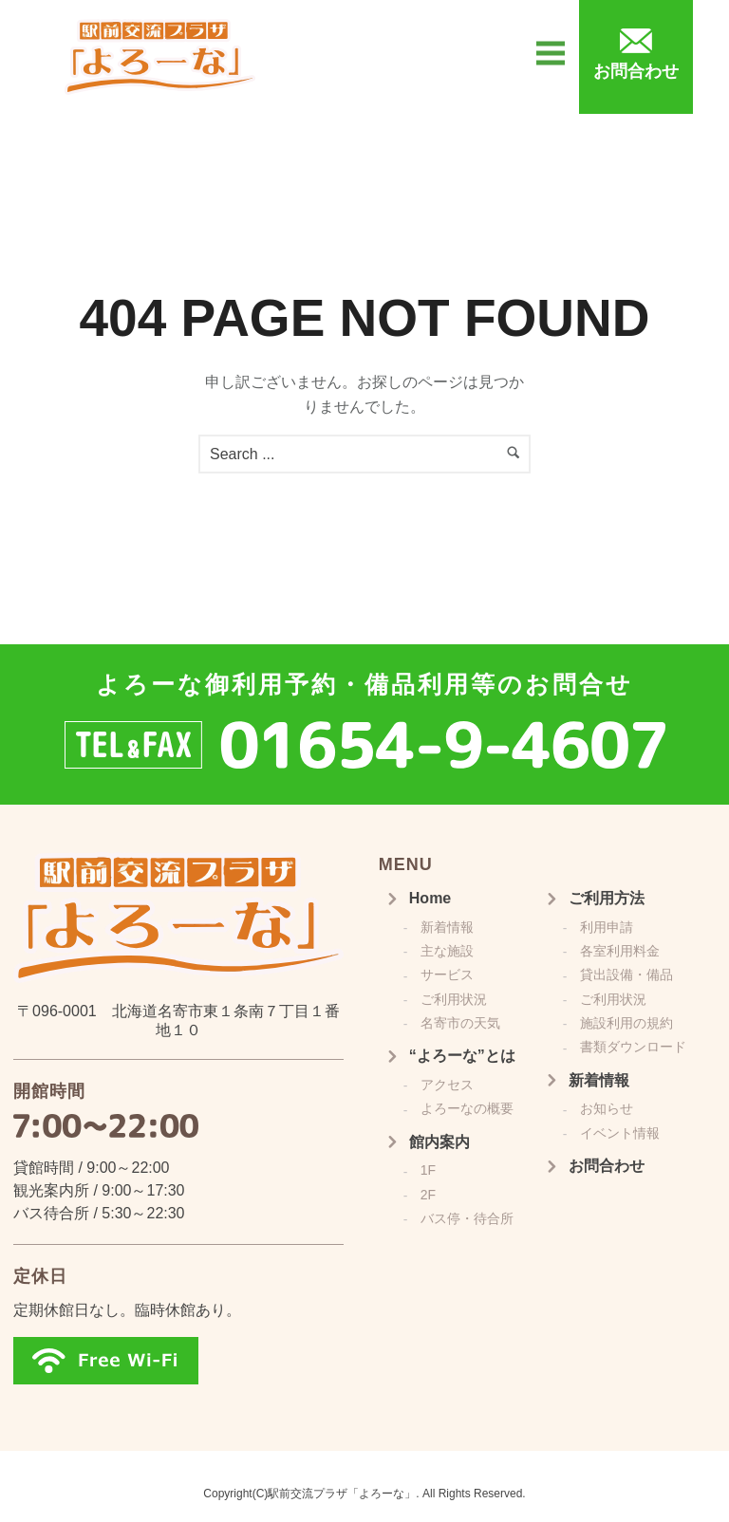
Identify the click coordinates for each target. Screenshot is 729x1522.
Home (430, 898)
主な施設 (447, 950)
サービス (447, 974)
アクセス (447, 1084)
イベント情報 (620, 1133)
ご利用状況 (454, 999)
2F (428, 1194)
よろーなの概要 (467, 1108)
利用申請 (606, 927)
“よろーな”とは (462, 1056)
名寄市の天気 (460, 1022)
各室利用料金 (620, 950)
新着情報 (447, 927)
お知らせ (606, 1108)
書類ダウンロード (633, 1046)
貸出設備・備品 (626, 974)
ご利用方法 (607, 898)
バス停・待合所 (467, 1218)
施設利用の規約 (626, 1022)
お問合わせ (607, 1166)
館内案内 (439, 1142)
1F (428, 1170)
